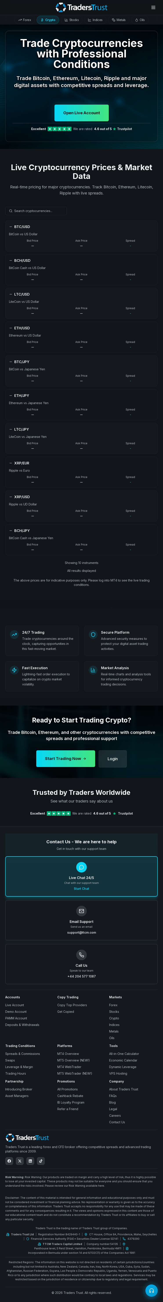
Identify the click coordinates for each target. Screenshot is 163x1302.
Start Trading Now (65, 762)
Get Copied (65, 1011)
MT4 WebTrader (69, 1067)
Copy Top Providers (72, 1005)
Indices (114, 1025)
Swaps (10, 1060)
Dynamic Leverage (122, 1067)
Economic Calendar (123, 1060)
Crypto (114, 1018)
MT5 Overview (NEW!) (73, 1060)
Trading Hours (15, 1073)
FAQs (113, 1096)
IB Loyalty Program (70, 1102)
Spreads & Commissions (22, 1054)
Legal (113, 1109)
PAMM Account (16, 1018)
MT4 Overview (68, 1054)
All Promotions (67, 1089)
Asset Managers (17, 1096)
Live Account (14, 1005)
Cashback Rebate (70, 1096)
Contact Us (117, 1122)
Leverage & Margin (19, 1067)
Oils (111, 1038)
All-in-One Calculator (124, 1054)
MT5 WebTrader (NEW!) (74, 1073)
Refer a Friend (67, 1109)
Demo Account (16, 1011)
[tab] (24, 20)
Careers (115, 1115)
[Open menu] (153, 7)
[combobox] (36, 211)
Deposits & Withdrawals (22, 1025)
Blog (112, 1102)
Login (113, 762)
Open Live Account (81, 113)
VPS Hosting (118, 1073)
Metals (114, 1031)
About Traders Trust (123, 1089)
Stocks (114, 1011)
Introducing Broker (18, 1089)
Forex (113, 1005)
